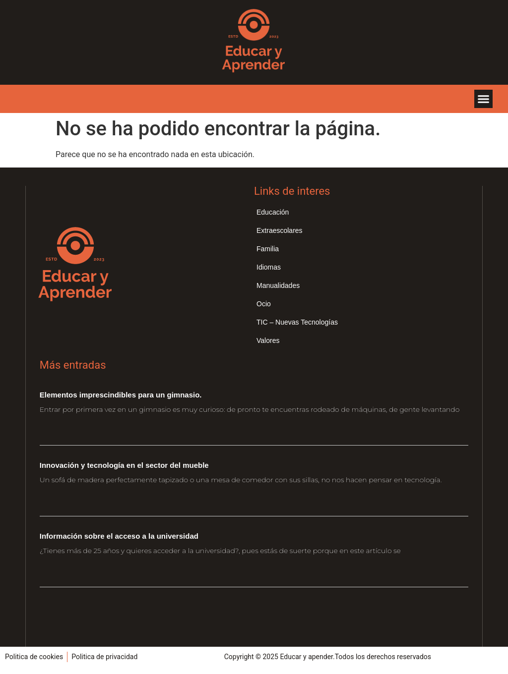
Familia (267, 249)
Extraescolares (279, 230)
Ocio (263, 304)
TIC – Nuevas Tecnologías (297, 322)
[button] (483, 99)
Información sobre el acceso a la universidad (119, 536)
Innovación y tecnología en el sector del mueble (124, 465)
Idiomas (268, 267)
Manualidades (278, 285)
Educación (272, 212)
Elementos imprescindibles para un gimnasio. (121, 395)
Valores (267, 340)
